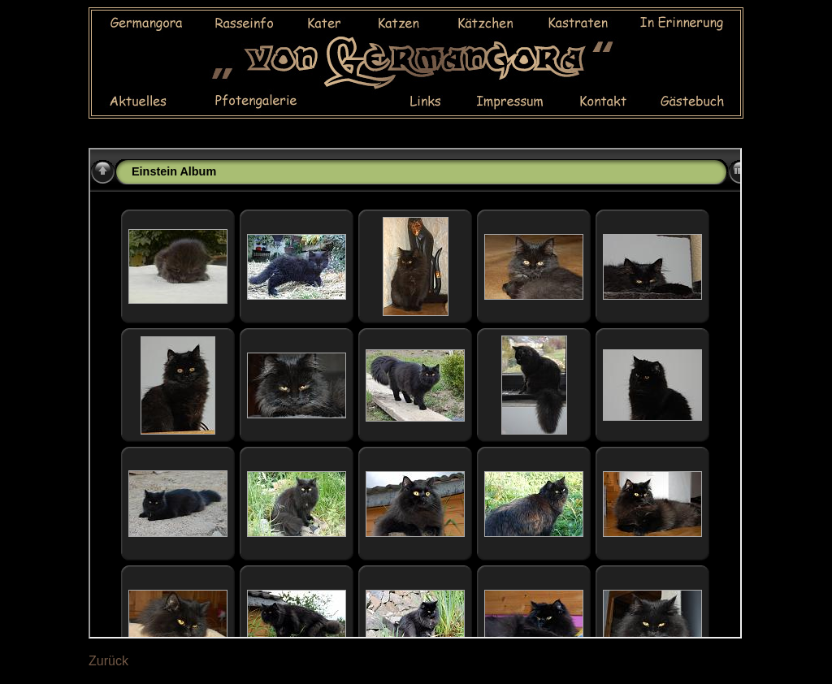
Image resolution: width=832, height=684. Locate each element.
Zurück (108, 661)
